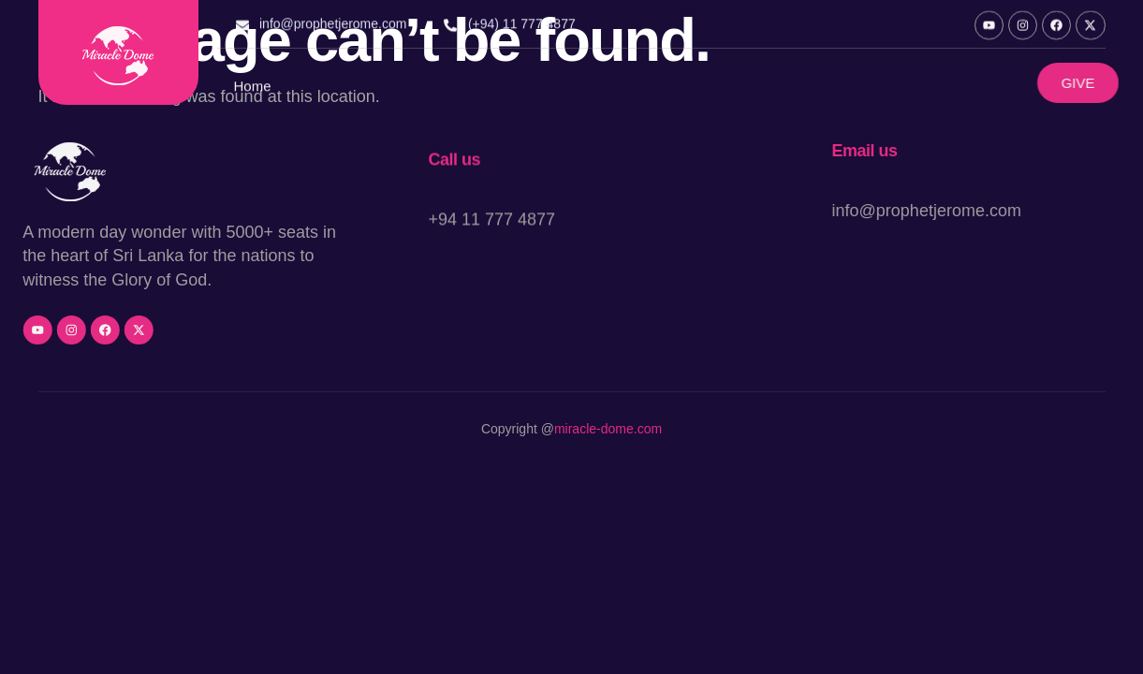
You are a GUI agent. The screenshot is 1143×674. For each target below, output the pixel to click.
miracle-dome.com (608, 429)
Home (252, 89)
